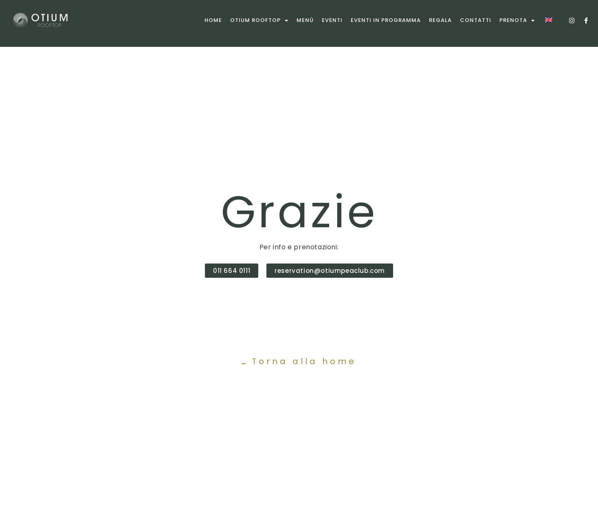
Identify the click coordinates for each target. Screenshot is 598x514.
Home (213, 20)
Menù (305, 20)
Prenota (517, 20)
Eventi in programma (386, 20)
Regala (440, 20)
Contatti (475, 20)
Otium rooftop (259, 20)
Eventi (332, 20)
